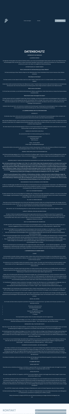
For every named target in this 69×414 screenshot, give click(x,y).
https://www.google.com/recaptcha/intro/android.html (44, 397)
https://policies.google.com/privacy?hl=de (22, 397)
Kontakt (38, 20)
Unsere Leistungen (27, 20)
